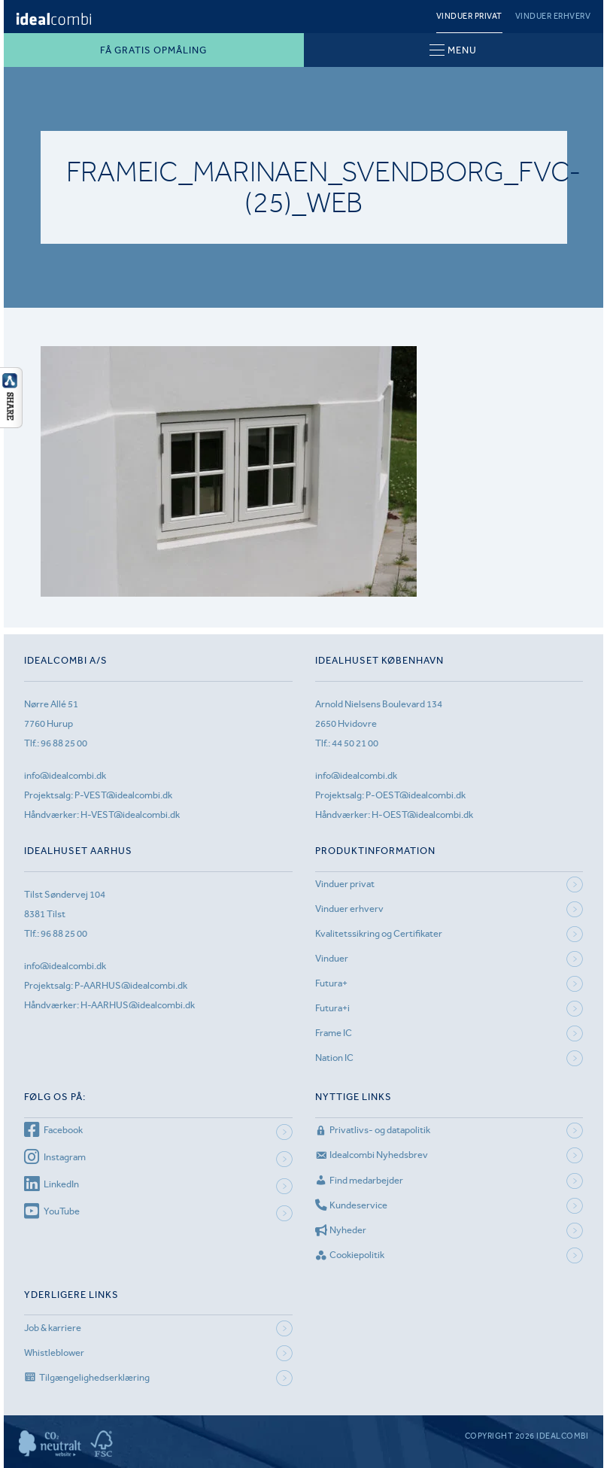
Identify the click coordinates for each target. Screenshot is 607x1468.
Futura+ (331, 983)
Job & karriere (52, 1327)
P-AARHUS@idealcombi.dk (130, 985)
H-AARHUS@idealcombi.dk (137, 1005)
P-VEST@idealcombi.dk (123, 795)
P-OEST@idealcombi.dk (416, 795)
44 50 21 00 (355, 743)
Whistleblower (54, 1352)
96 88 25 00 (64, 743)
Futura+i (332, 1008)
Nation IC (334, 1057)
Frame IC (333, 1032)
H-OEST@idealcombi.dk (422, 814)
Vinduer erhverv (553, 16)
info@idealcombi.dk (65, 775)
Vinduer (331, 958)
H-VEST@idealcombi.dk (130, 814)
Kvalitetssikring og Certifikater (378, 933)
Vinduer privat (469, 16)
